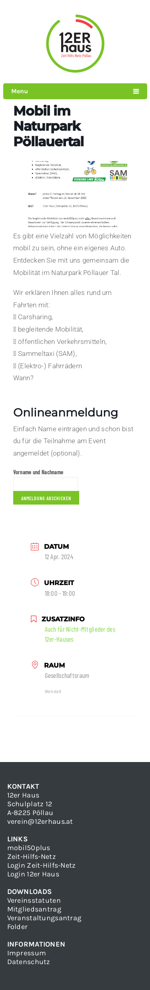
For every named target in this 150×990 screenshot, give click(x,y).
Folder (17, 926)
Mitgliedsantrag (34, 909)
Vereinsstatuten (34, 900)
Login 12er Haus (33, 874)
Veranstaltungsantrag (44, 917)
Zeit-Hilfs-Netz (31, 856)
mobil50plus (28, 847)
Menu (19, 91)
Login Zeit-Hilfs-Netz (41, 865)
